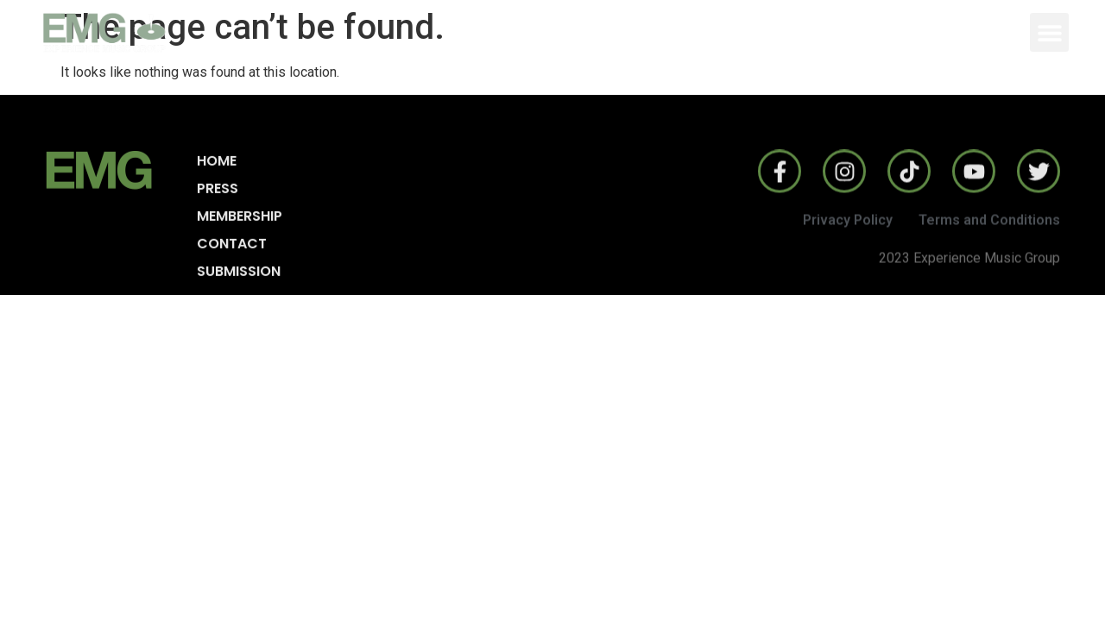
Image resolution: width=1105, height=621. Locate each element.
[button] (1049, 32)
